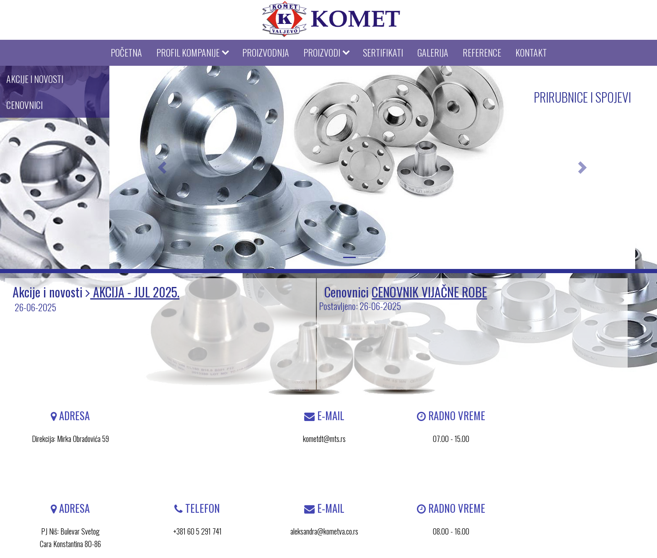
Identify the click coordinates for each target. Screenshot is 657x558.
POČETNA (126, 52)
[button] (162, 167)
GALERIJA (432, 52)
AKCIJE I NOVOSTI (34, 78)
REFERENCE (482, 52)
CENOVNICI (24, 104)
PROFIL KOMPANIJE (188, 52)
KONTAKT (531, 52)
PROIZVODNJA (265, 52)
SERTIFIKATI (383, 52)
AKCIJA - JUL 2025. (134, 291)
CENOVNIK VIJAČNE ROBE (429, 291)
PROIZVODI (321, 52)
